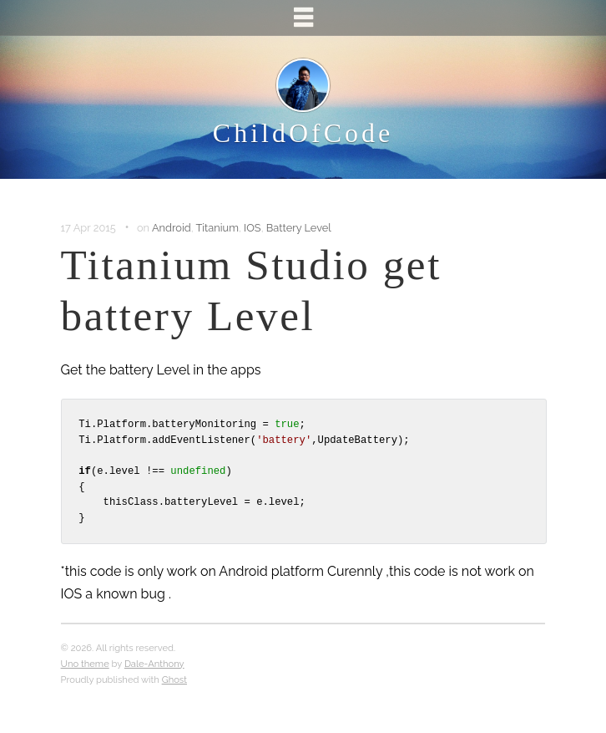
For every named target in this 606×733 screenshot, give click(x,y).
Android (171, 227)
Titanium (216, 227)
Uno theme (85, 663)
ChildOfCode (303, 133)
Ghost (174, 679)
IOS (252, 227)
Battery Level (298, 227)
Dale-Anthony (154, 663)
